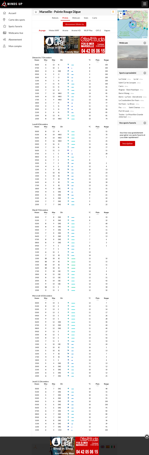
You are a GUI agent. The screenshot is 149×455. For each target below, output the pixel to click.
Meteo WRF (54, 30)
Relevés (55, 18)
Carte (94, 18)
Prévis (65, 18)
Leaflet (145, 37)
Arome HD (76, 30)
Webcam (76, 18)
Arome (65, 30)
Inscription (127, 143)
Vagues (107, 30)
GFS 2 (98, 30)
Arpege (42, 30)
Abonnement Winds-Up (74, 24)
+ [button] (121, 14)
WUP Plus (88, 30)
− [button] (121, 17)
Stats (86, 18)
